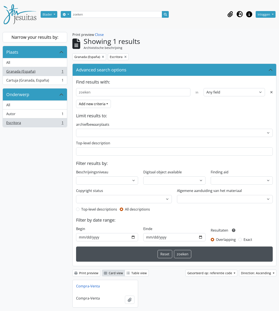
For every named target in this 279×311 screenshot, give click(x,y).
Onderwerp (17, 94)
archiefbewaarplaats (92, 124)
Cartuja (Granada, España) (35, 81)
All (8, 62)
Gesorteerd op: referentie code (210, 273)
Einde (147, 228)
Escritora (35, 123)
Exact (248, 239)
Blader (48, 14)
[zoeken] (116, 14)
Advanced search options (101, 70)
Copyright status (89, 190)
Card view (113, 273)
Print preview (86, 273)
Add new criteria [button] (92, 104)
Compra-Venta (88, 286)
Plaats (12, 52)
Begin (80, 228)
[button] (230, 14)
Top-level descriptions (99, 209)
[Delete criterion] (271, 92)
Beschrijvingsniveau (92, 172)
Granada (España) (35, 72)
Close (99, 34)
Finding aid (219, 172)
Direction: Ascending (256, 273)
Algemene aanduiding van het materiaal (209, 190)
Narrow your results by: (34, 37)
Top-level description (93, 143)
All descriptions (137, 209)
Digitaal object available (162, 172)
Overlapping (226, 239)
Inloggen (264, 14)
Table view (137, 273)
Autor (35, 114)
